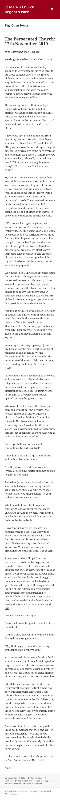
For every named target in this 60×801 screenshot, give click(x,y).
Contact (14, 794)
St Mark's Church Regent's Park (19, 9)
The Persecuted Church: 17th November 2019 (30, 41)
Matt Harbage (36, 778)
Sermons (9, 780)
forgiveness (22, 780)
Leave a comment (34, 783)
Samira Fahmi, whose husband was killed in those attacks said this (28, 604)
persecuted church (13, 783)
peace (50, 780)
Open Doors (27, 143)
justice (32, 780)
